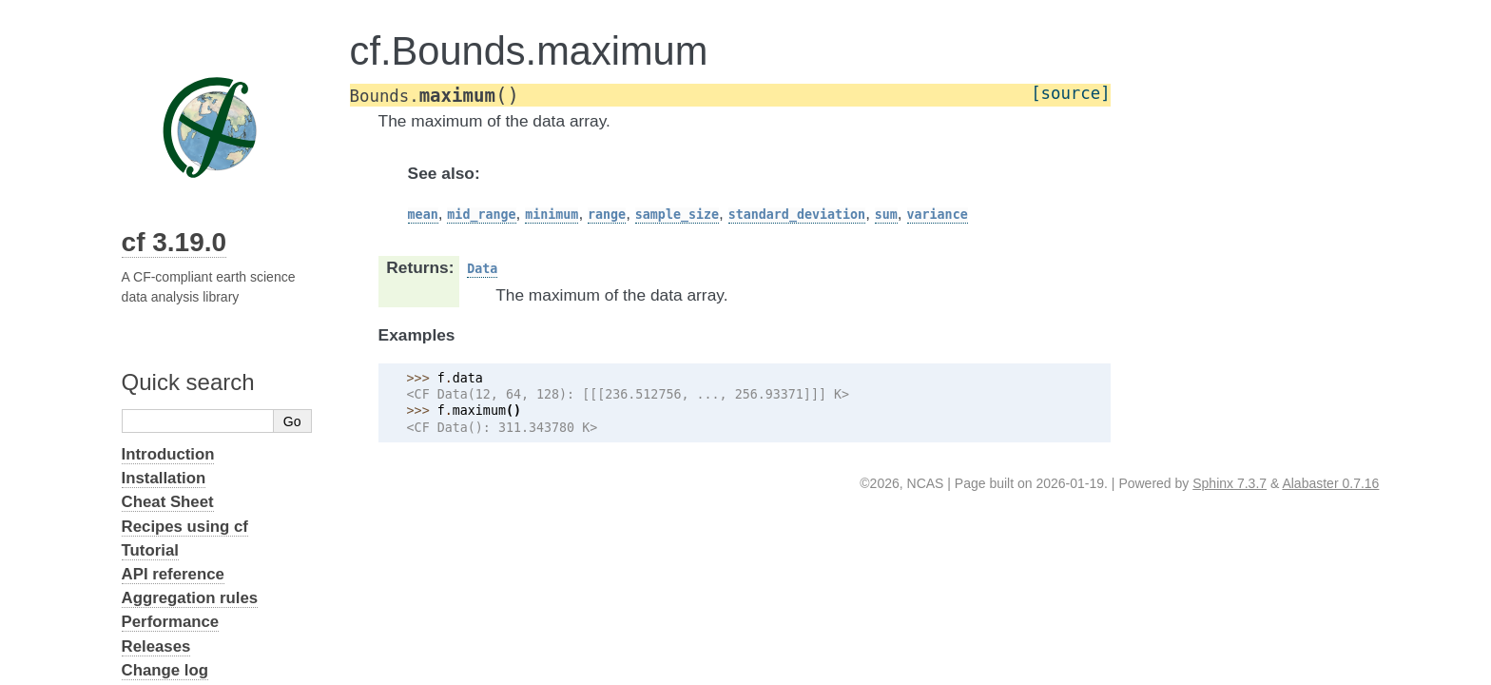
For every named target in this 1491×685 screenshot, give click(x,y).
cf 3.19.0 (174, 242)
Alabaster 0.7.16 (1330, 483)
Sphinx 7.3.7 (1229, 483)
